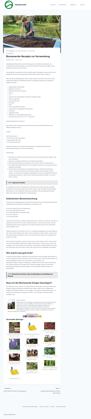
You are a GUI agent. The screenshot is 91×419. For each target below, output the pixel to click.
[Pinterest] (32, 316)
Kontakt (52, 406)
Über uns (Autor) (44, 406)
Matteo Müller (11, 59)
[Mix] (36, 316)
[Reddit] (28, 316)
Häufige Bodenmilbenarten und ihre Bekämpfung (46, 390)
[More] (40, 316)
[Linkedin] (30, 316)
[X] (26, 316)
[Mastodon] (34, 316)
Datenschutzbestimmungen (30, 406)
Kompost (53, 4)
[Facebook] (24, 316)
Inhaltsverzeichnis (61, 406)
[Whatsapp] (38, 316)
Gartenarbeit (10, 53)
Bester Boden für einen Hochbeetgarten (17, 389)
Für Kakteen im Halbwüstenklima (15, 202)
